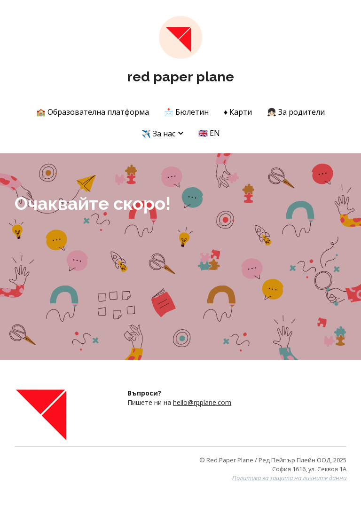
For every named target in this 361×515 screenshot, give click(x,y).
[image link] (180, 37)
